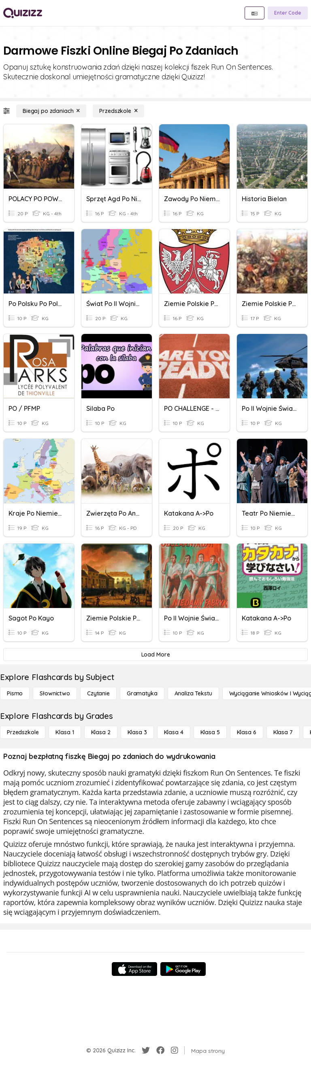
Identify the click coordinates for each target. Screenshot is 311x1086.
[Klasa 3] (137, 732)
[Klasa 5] (210, 732)
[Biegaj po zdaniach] (51, 110)
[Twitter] (146, 1050)
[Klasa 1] (65, 732)
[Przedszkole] (118, 110)
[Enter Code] (288, 12)
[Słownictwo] (55, 693)
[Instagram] (174, 1050)
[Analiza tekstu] (193, 693)
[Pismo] (15, 693)
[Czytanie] (98, 693)
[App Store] (134, 969)
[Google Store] (183, 969)
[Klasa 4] (173, 732)
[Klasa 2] (100, 732)
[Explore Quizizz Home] (22, 13)
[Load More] (155, 654)
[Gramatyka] (142, 693)
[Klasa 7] (283, 732)
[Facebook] (160, 1050)
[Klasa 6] (246, 732)
